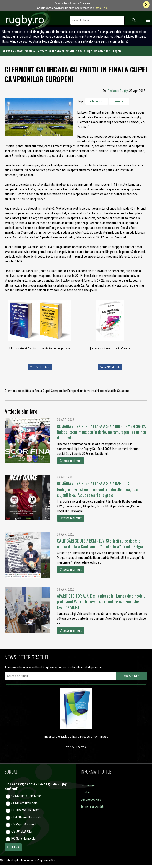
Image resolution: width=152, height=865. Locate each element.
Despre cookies (91, 799)
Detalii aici (101, 8)
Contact (86, 792)
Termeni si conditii (92, 806)
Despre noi (88, 785)
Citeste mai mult (71, 461)
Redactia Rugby (118, 91)
